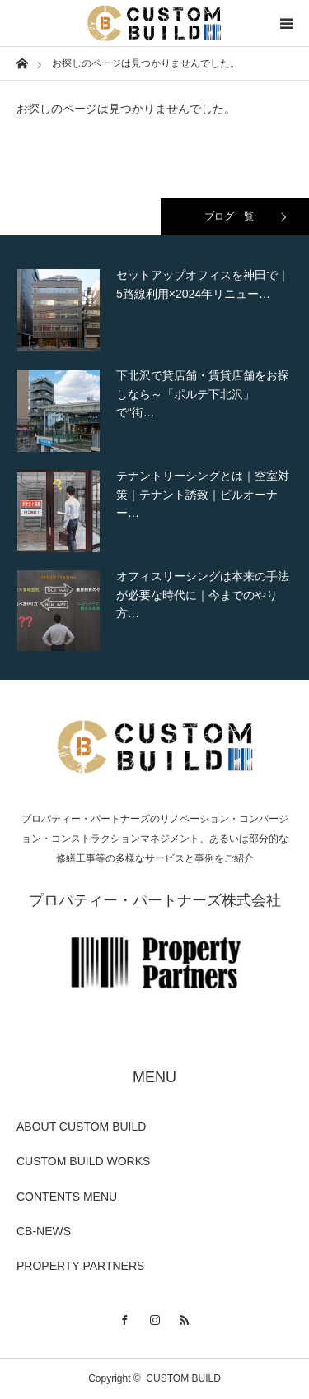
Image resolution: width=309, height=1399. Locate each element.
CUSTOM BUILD (183, 1378)
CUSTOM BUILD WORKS (83, 1161)
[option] (154, 310)
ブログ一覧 (229, 216)
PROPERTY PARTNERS (80, 1265)
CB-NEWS (43, 1231)
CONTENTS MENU (66, 1196)
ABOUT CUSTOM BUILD (81, 1126)
